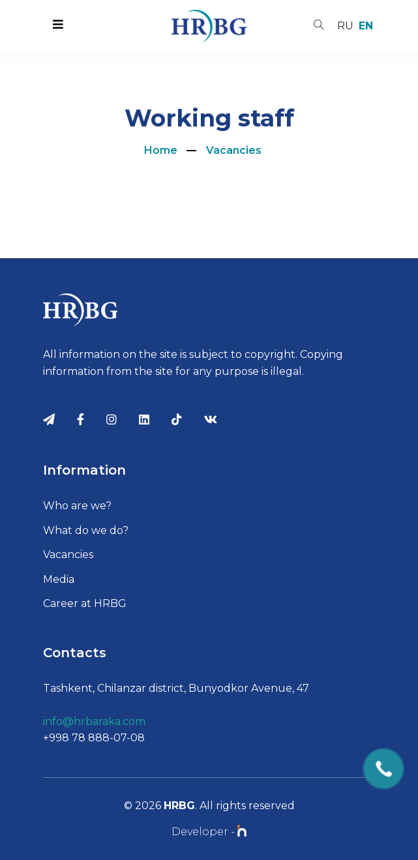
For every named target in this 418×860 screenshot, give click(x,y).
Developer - (209, 831)
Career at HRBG (85, 603)
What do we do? (85, 530)
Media (58, 579)
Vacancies (233, 150)
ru (345, 26)
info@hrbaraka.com (94, 721)
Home (160, 150)
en (366, 26)
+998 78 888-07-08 (94, 738)
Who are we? (77, 505)
